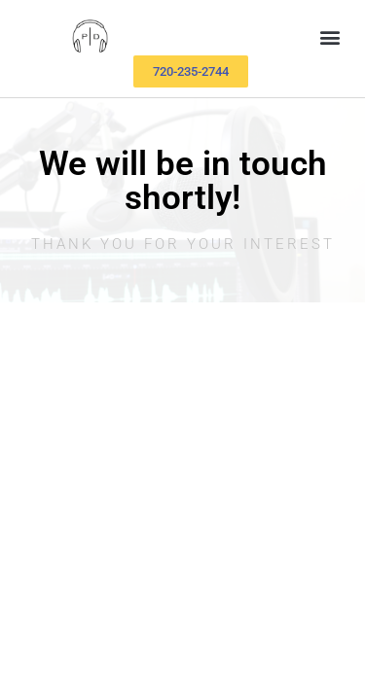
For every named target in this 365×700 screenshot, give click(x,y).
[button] (329, 37)
